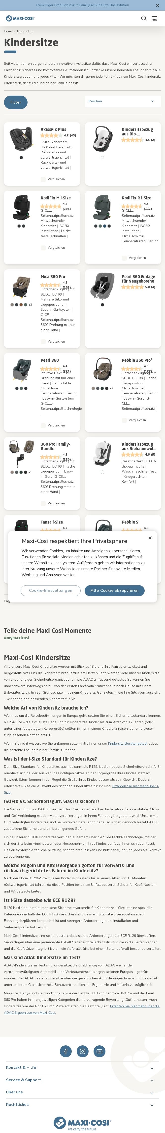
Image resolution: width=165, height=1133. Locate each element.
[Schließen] (150, 537)
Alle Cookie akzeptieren (114, 590)
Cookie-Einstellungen (50, 590)
